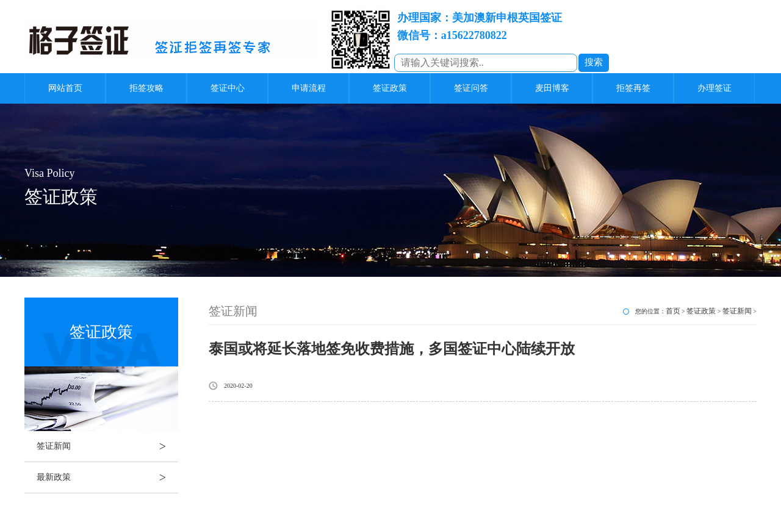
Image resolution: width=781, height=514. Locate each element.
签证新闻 (107, 446)
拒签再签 (633, 88)
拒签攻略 (146, 88)
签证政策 (390, 88)
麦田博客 (552, 88)
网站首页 (65, 88)
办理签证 (714, 88)
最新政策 (107, 477)
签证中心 (228, 88)
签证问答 (471, 88)
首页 (673, 311)
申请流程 (309, 88)
